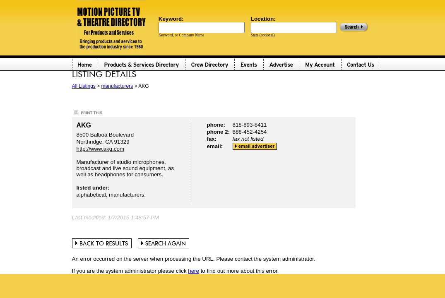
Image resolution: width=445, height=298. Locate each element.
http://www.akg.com (101, 149)
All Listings (84, 86)
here (193, 271)
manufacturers (117, 86)
